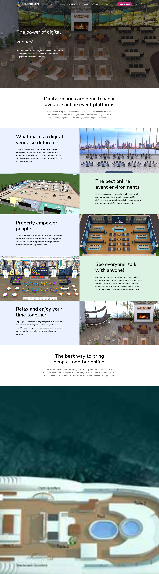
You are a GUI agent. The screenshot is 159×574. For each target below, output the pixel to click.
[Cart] (142, 4)
